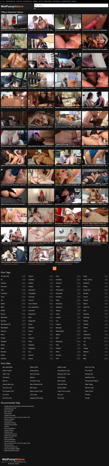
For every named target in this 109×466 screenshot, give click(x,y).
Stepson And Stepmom (10, 436)
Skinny (95, 304)
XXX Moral (35, 1)
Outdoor (68, 348)
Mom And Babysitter (9, 439)
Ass (13, 300)
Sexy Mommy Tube (64, 370)
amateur (59, 244)
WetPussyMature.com (20, 462)
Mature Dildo (34, 367)
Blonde (13, 338)
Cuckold (40, 300)
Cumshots (40, 311)
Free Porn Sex (56, 1)
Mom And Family (9, 410)
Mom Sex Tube (90, 367)
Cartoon (40, 276)
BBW (13, 307)
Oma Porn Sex (7, 398)
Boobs (13, 345)
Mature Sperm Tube (36, 391)
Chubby (40, 283)
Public (95, 276)
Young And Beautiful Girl (11, 447)
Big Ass (13, 314)
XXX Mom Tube (35, 381)
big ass (70, 244)
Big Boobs (13, 317)
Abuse (17, 463)
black (10, 244)
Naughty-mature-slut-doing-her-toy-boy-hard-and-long (19, 406)
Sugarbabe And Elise (10, 423)
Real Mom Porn (90, 377)
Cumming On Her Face (10, 434)
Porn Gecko (88, 370)
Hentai (68, 287)
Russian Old (89, 374)
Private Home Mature (91, 381)
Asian (13, 297)
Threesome (95, 335)
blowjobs (91, 225)
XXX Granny (61, 377)
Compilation (40, 293)
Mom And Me (8, 413)
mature (39, 244)
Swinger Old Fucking (36, 398)
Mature (68, 335)
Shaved (95, 300)
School (95, 297)
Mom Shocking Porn (36, 384)
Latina (68, 314)
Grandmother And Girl (10, 408)
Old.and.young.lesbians (10, 424)
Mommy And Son (9, 445)
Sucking (95, 324)
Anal (13, 290)
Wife (95, 359)
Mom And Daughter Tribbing (12, 448)
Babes (13, 304)
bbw (39, 264)
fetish (61, 225)
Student (95, 321)
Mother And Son (8, 437)
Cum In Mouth (40, 304)
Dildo (40, 317)
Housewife (68, 293)
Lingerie (68, 324)
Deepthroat (40, 314)
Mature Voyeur (7, 370)
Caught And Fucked (9, 415)
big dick (34, 244)
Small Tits (95, 307)
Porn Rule (73, 1)
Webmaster (11, 463)
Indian (68, 300)
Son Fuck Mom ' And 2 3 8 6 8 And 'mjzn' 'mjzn (17, 417)
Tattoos (95, 328)
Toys (95, 345)
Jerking (68, 311)
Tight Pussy (95, 338)
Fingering (40, 345)
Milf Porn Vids (89, 388)
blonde (86, 225)
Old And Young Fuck (10, 441)
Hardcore (68, 283)
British (13, 355)
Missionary (68, 341)
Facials (40, 331)
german (66, 225)
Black (13, 335)
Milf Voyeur (33, 388)
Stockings (95, 317)
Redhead (95, 283)
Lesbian (68, 317)
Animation (13, 293)
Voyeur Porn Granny (64, 391)
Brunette (13, 359)
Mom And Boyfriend (9, 428)
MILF (68, 338)
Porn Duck (61, 398)
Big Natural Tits (13, 324)
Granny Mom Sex (48, 1)
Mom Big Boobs (8, 367)
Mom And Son (8, 411)
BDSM (13, 311)
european (96, 225)
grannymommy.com (10, 1)
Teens (95, 331)
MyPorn (32, 377)
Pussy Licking (95, 280)
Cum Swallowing (40, 307)
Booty (13, 348)
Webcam (95, 352)
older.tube (19, 1)
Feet (40, 335)
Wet (95, 355)
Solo (95, 311)
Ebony (40, 324)
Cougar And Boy (8, 430)
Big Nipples (13, 328)
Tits (95, 341)
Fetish (40, 341)
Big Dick (13, 321)
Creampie (40, 297)
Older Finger (89, 384)
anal (58, 225)
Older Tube (6, 374)
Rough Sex (95, 290)
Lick (68, 321)
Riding (95, 287)
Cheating (40, 280)
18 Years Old (13, 276)
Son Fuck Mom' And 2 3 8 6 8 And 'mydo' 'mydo (17, 443)
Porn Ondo (33, 394)
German (40, 355)
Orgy (68, 345)
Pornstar (68, 355)
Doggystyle (40, 321)
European (40, 328)
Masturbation (68, 331)
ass (7, 244)
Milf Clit (41, 1)
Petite (68, 352)
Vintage (95, 348)
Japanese (68, 307)
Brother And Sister (9, 419)
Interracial (68, 304)
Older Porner (89, 391)
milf (70, 225)
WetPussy (12, 6)
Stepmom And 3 (8, 432)
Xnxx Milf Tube (62, 384)
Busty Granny (34, 370)
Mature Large (62, 367)
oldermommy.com (27, 1)
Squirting (95, 314)
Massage (68, 328)
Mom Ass (60, 394)
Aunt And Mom (8, 421)
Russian (95, 293)
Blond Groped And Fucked (11, 450)
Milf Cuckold (61, 381)
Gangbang (40, 348)
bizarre (43, 264)
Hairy (68, 276)
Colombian (40, 290)
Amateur (13, 283)
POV (68, 359)
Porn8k (87, 398)
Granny (40, 359)
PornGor (87, 394)
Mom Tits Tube (34, 374)
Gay (40, 352)
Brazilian (13, 352)
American (13, 287)
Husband (68, 297)
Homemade (68, 290)
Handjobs (68, 280)
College (40, 287)
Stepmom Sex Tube (64, 374)
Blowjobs (13, 341)
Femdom (40, 338)
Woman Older (62, 388)
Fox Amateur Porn (65, 1)
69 (31, 244)
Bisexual (13, 331)
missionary (103, 225)
